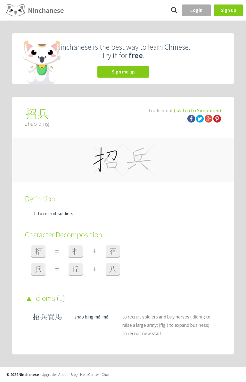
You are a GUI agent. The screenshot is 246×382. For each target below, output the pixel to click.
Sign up (228, 10)
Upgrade (49, 374)
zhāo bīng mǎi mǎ (91, 317)
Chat (106, 374)
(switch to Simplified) (197, 110)
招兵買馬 (47, 316)
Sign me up (123, 72)
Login (196, 10)
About (63, 374)
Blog (74, 374)
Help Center (89, 374)
